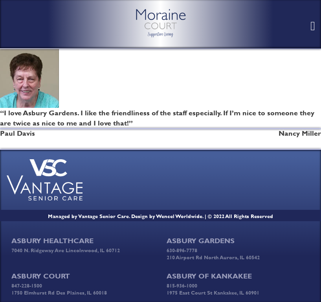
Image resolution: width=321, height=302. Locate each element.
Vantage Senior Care (104, 216)
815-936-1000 (182, 285)
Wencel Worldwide (179, 216)
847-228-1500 (26, 285)
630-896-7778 (182, 250)
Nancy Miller (300, 133)
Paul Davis (17, 133)
